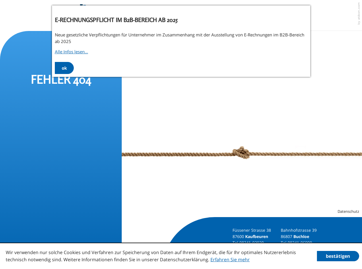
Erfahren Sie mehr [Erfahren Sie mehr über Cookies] (230, 259)
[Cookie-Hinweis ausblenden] (338, 256)
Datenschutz (348, 211)
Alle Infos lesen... (71, 51)
